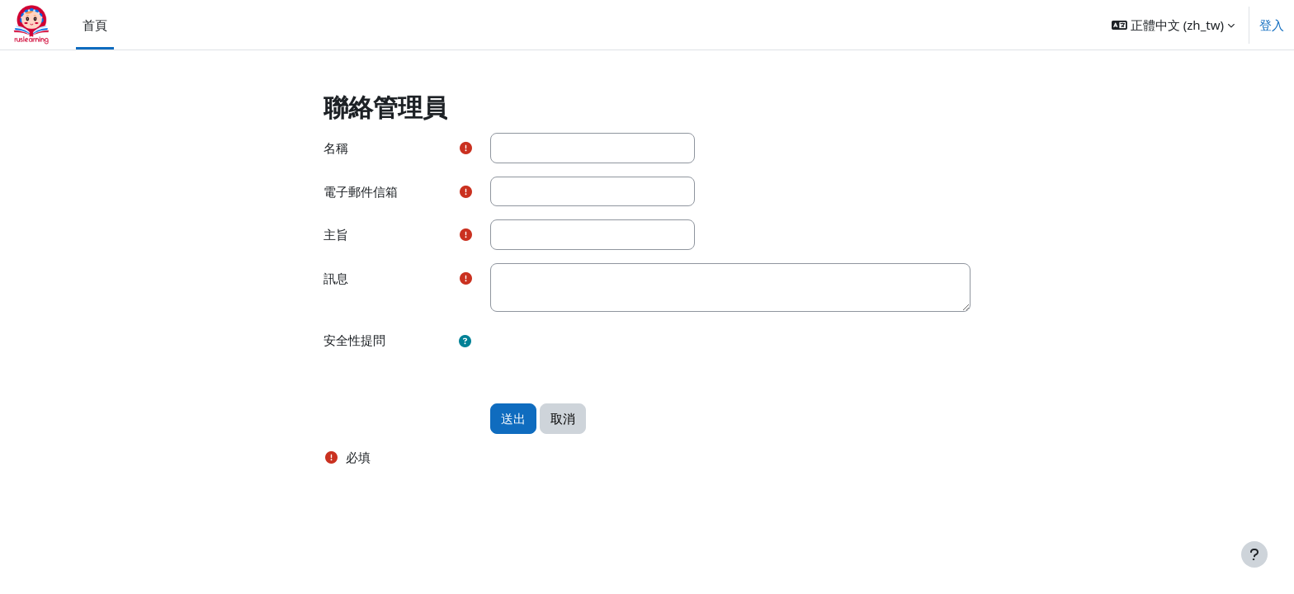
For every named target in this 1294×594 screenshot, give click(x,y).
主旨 (336, 234)
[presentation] (615, 357)
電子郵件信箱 (361, 191)
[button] (1173, 25)
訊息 (336, 278)
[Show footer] (1254, 554)
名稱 (336, 147)
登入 (1271, 24)
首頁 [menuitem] (95, 24)
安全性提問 (354, 340)
